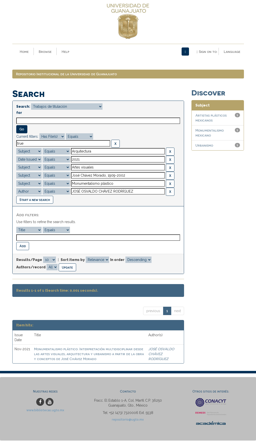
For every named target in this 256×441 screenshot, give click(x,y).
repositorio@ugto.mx (128, 420)
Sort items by (73, 260)
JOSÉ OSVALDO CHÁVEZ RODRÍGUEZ (161, 354)
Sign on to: (206, 51)
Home (24, 51)
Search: (23, 107)
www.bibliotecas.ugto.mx (45, 410)
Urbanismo (204, 146)
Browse (45, 51)
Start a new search (34, 200)
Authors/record (31, 267)
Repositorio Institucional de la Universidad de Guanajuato (66, 74)
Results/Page (29, 260)
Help (65, 51)
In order (117, 260)
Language (232, 51)
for (19, 113)
